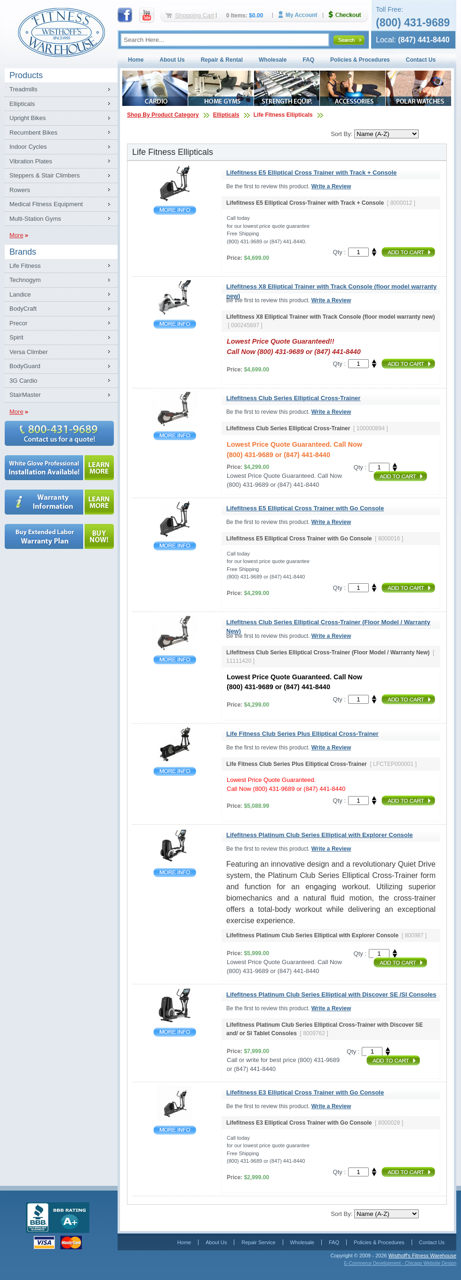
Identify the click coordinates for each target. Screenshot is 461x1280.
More (16, 235)
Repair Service (258, 1242)
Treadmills (23, 89)
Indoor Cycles (28, 146)
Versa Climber (28, 351)
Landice (20, 294)
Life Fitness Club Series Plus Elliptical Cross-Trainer (174, 771)
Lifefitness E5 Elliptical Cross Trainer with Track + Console (174, 210)
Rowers (19, 189)
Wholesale (272, 59)
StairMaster (24, 394)
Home (135, 59)
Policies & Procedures (360, 59)
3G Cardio (23, 380)
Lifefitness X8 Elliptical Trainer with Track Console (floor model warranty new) (174, 324)
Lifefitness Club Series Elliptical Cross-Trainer (174, 435)
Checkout (348, 14)
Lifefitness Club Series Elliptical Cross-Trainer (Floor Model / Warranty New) (174, 659)
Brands (22, 252)
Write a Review (331, 186)
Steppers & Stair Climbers (44, 175)
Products (26, 75)
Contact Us (421, 59)
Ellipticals (22, 103)
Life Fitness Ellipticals (283, 115)
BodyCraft (23, 308)
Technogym (24, 279)
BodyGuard (24, 366)
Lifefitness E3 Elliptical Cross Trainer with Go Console (174, 1130)
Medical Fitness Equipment (46, 204)
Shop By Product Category (163, 115)
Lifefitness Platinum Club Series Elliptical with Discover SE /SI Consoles (174, 1032)
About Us (171, 59)
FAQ (308, 59)
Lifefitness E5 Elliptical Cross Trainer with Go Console (174, 545)
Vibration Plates (30, 161)
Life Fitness (24, 265)
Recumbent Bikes (33, 132)
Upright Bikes (27, 117)
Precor (18, 323)
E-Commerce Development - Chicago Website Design (400, 1263)
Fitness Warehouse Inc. (61, 31)
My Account (301, 14)
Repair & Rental (222, 59)
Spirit (16, 337)
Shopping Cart (194, 15)
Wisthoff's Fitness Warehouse (422, 1255)
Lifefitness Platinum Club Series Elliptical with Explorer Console (174, 872)
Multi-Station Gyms (35, 218)
